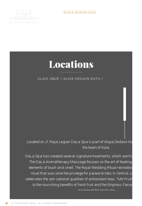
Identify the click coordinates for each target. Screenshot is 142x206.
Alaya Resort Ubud (116, 11)
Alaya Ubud (48, 79)
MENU (125, 23)
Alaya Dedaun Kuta (80, 11)
